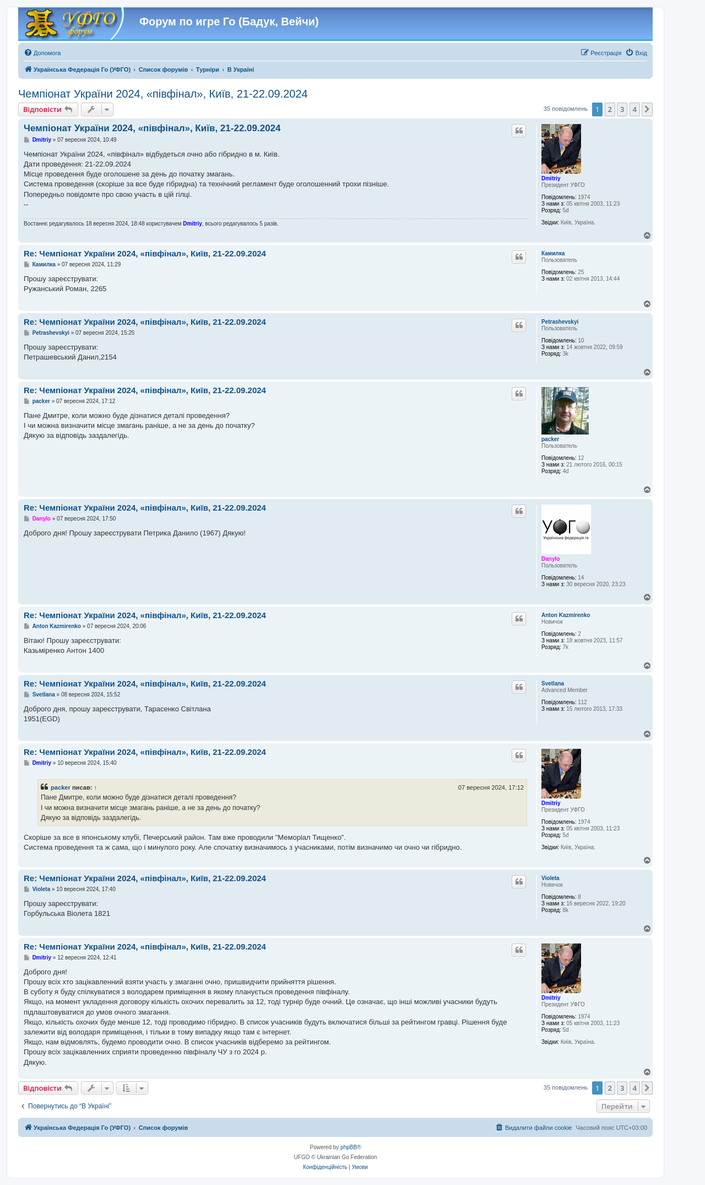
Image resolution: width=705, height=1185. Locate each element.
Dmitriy (550, 178)
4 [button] (635, 109)
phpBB (348, 1147)
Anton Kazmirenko (565, 615)
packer (550, 439)
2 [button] (610, 109)
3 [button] (622, 109)
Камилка (553, 253)
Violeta (550, 878)
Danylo (550, 559)
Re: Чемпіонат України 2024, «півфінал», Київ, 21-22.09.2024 (145, 253)
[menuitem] (42, 53)
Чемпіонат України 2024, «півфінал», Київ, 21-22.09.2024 (163, 94)
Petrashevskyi (559, 322)
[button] (647, 109)
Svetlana (552, 683)
